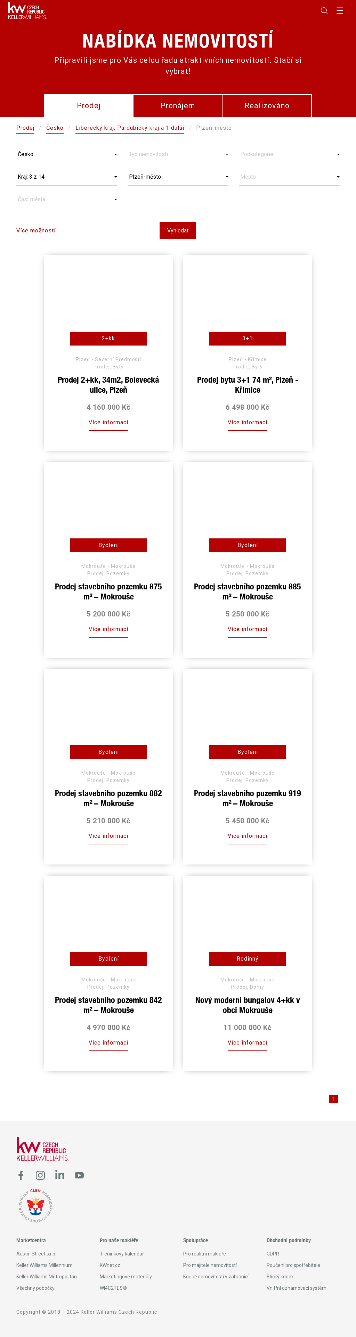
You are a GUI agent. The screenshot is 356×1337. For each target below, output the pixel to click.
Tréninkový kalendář (122, 1254)
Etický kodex (280, 1276)
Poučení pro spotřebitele (293, 1265)
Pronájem (178, 105)
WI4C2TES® (113, 1288)
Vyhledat (177, 230)
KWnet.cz (110, 1265)
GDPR (273, 1254)
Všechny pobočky (35, 1288)
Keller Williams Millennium (44, 1265)
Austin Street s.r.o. (36, 1254)
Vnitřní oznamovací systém (296, 1288)
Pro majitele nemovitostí (210, 1265)
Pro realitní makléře (204, 1254)
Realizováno (267, 105)
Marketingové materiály (126, 1276)
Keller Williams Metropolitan (46, 1276)
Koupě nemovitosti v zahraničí (216, 1276)
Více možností (36, 230)
